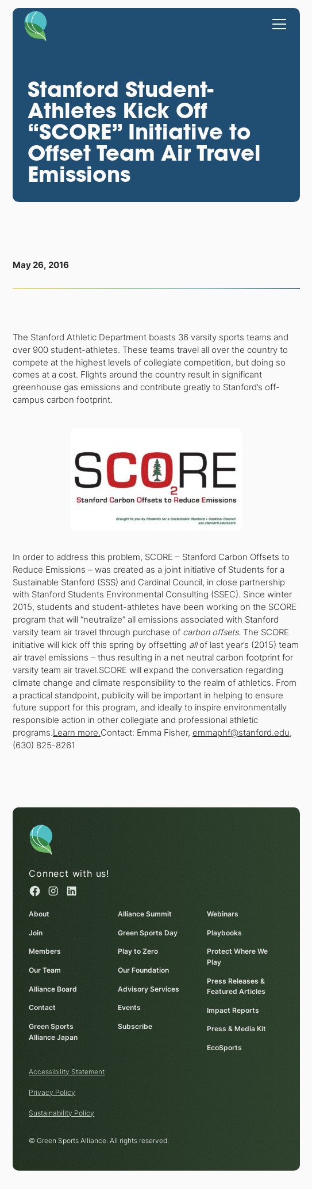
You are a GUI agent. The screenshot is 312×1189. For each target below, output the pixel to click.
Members (45, 951)
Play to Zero (138, 951)
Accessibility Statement (67, 1071)
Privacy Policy (52, 1092)
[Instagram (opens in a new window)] (53, 891)
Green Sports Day (148, 932)
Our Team (45, 970)
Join (36, 932)
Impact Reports (233, 1010)
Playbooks (224, 932)
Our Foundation (143, 970)
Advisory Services (148, 989)
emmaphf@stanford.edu (241, 733)
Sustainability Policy (61, 1113)
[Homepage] (35, 25)
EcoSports (224, 1047)
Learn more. (77, 733)
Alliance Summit (145, 914)
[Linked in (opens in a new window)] (71, 891)
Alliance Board (53, 989)
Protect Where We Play (237, 956)
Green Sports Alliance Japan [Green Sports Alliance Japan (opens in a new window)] (53, 1032)
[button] (277, 23)
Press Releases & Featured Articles (236, 986)
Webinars (222, 914)
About (39, 914)
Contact (42, 1007)
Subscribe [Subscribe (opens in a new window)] (135, 1026)
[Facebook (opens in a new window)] (35, 891)
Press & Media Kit (236, 1028)
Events (129, 1007)
